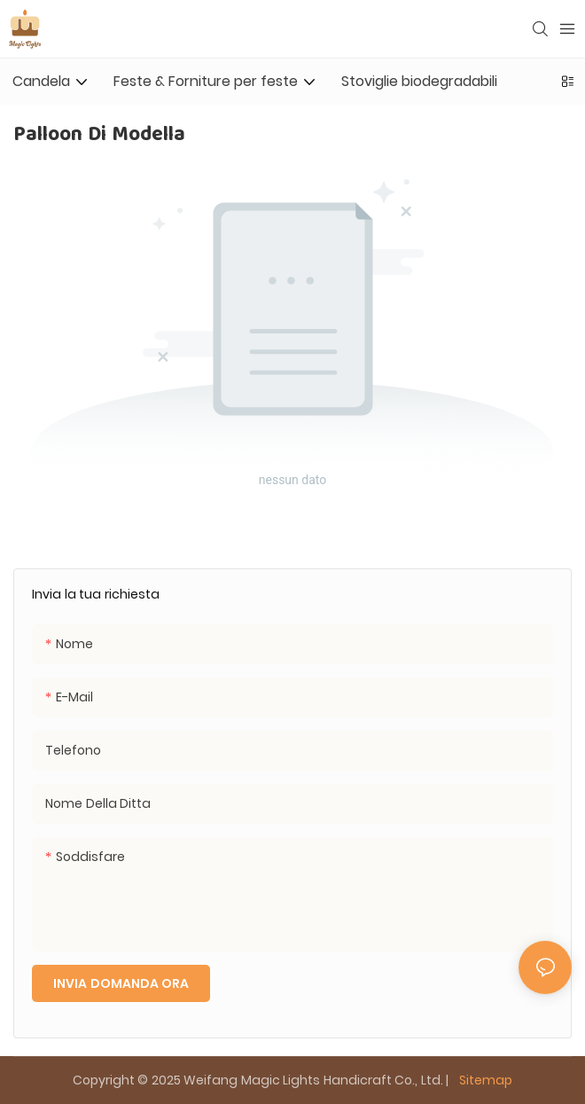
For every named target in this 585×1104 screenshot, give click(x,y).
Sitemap (484, 1080)
